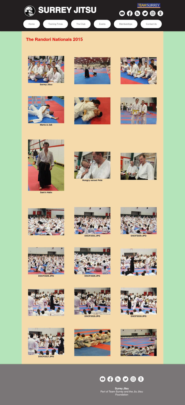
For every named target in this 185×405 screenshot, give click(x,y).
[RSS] (137, 13)
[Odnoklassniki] (160, 13)
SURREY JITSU (67, 10)
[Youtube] (122, 13)
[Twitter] (145, 13)
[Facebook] (130, 13)
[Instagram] (153, 13)
